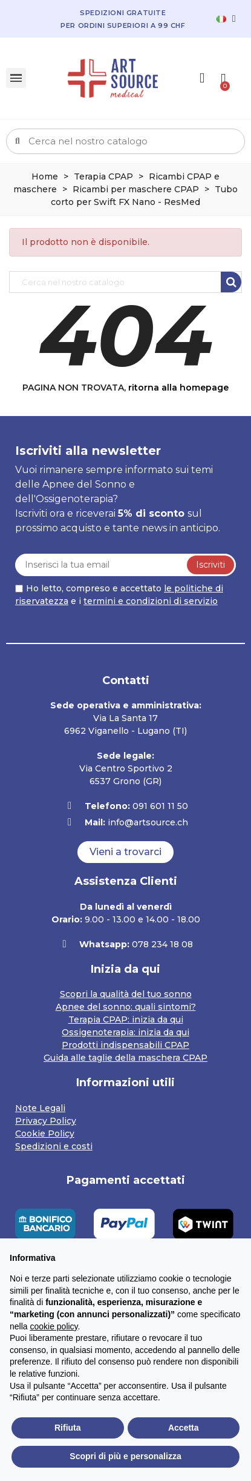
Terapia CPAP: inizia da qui (125, 1019)
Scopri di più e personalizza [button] (125, 1456)
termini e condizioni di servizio (150, 601)
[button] (125, 852)
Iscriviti (210, 564)
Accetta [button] (183, 1427)
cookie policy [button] (53, 1326)
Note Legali (40, 1108)
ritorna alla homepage (178, 387)
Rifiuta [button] (67, 1427)
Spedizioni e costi (54, 1146)
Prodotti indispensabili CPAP (125, 1044)
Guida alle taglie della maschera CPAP (125, 1057)
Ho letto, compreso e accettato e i (119, 594)
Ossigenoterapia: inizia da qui (125, 1032)
